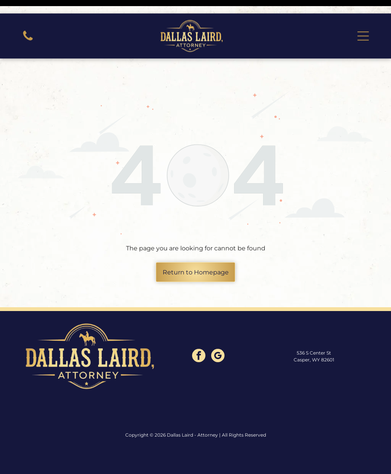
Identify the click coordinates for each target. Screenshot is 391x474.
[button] (363, 22)
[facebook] (198, 337)
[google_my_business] (218, 337)
